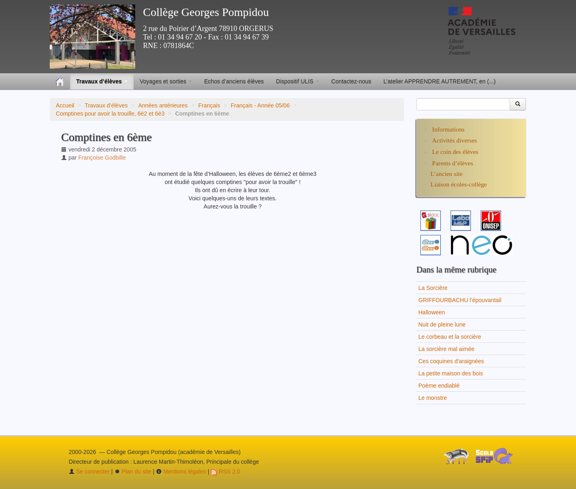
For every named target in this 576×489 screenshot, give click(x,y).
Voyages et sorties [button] (166, 81)
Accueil (65, 105)
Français (209, 105)
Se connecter (89, 471)
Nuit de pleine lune (442, 324)
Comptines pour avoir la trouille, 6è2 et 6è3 (110, 113)
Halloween (431, 312)
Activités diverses (454, 140)
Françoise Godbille (102, 157)
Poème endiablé (438, 385)
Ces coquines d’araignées (451, 361)
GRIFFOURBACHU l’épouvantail (459, 300)
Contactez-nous (351, 81)
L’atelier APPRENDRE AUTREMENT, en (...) (439, 81)
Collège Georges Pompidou (206, 12)
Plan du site (133, 471)
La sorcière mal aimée (446, 349)
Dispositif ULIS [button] (297, 81)
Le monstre (432, 398)
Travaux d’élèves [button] (102, 81)
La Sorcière (433, 288)
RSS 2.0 (225, 471)
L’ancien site (447, 173)
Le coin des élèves (455, 151)
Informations (448, 129)
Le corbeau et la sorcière (449, 336)
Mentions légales (181, 471)
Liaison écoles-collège (459, 184)
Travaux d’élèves (106, 105)
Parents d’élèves (452, 163)
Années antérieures (162, 105)
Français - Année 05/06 (260, 105)
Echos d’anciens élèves (234, 81)
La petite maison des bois (450, 373)
